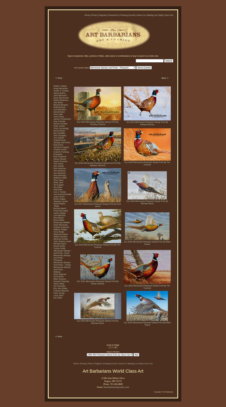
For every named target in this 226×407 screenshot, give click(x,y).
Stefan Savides (60, 236)
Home (87, 15)
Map (161, 15)
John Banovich (60, 95)
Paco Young (59, 293)
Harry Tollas (59, 283)
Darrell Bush (59, 112)
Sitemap (83, 363)
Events (132, 15)
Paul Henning (60, 175)
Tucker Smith (59, 248)
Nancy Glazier (60, 159)
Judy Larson (59, 196)
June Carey (59, 116)
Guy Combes (59, 121)
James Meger (60, 213)
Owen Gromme (60, 161)
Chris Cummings (61, 128)
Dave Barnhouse (61, 98)
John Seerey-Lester (62, 241)
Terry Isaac (59, 180)
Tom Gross (58, 163)
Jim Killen (58, 187)
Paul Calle (58, 114)
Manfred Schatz (61, 239)
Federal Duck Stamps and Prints (62, 141)
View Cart (168, 15)
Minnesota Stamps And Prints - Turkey (62, 263)
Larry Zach (58, 295)
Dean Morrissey (61, 225)
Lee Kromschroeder (62, 194)
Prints (94, 15)
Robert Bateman (61, 100)
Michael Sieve (60, 243)
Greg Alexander (61, 88)
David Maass (59, 203)
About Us (141, 15)
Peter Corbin (59, 126)
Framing (123, 15)
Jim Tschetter (59, 286)
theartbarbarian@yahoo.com (116, 387)
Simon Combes (60, 123)
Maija (56, 206)
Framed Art (113, 15)
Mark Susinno (60, 279)
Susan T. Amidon (61, 91)
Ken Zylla (58, 298)
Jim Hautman (60, 171)
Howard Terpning (61, 281)
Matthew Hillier (60, 178)
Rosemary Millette (62, 222)
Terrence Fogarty (61, 147)
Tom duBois (59, 138)
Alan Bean (58, 102)
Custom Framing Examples (61, 153)
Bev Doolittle (59, 133)
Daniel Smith (59, 246)
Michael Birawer (61, 105)
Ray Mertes (59, 218)
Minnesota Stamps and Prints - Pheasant (62, 257)
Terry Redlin (59, 232)
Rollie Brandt (59, 107)
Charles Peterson (61, 227)
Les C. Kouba (60, 192)
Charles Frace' (60, 149)
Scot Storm (59, 276)
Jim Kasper (59, 185)
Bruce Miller (59, 220)
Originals (102, 15)
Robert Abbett (60, 86)
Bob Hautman (60, 168)
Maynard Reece (61, 234)
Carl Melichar (60, 215)
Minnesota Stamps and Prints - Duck (62, 252)
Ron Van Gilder (60, 288)
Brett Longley (60, 199)
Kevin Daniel (59, 131)
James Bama (59, 93)
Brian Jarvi (58, 182)
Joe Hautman (60, 173)
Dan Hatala (59, 166)
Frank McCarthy (61, 211)
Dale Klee (58, 189)
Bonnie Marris (60, 208)
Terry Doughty (60, 135)
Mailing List (152, 15)
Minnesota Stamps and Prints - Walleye (62, 269)
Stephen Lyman (61, 201)
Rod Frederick (60, 156)
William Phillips (60, 229)
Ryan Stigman (60, 274)
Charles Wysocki (61, 291)
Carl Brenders (60, 109)
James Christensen (62, 119)
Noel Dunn (58, 145)
